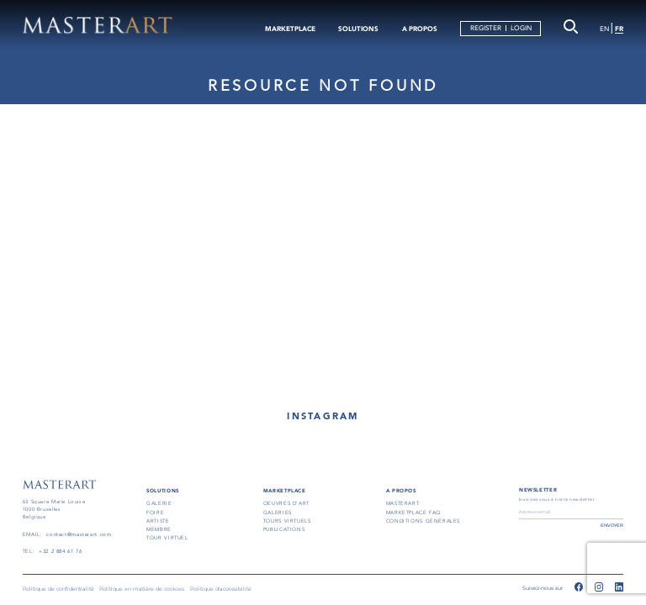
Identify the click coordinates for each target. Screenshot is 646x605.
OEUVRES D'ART (286, 503)
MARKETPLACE (290, 28)
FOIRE (155, 512)
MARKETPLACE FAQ (413, 512)
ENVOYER (612, 525)
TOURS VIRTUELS (287, 521)
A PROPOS (419, 28)
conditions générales (423, 521)
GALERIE (159, 503)
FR (619, 28)
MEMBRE (159, 529)
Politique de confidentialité (58, 589)
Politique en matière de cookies (141, 589)
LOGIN (521, 28)
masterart (403, 503)
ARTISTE (157, 521)
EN (604, 29)
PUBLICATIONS (283, 529)
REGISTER (485, 28)
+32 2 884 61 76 (60, 551)
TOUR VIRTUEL (167, 537)
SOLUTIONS (358, 28)
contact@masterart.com (78, 534)
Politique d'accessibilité (221, 589)
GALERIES (277, 512)
